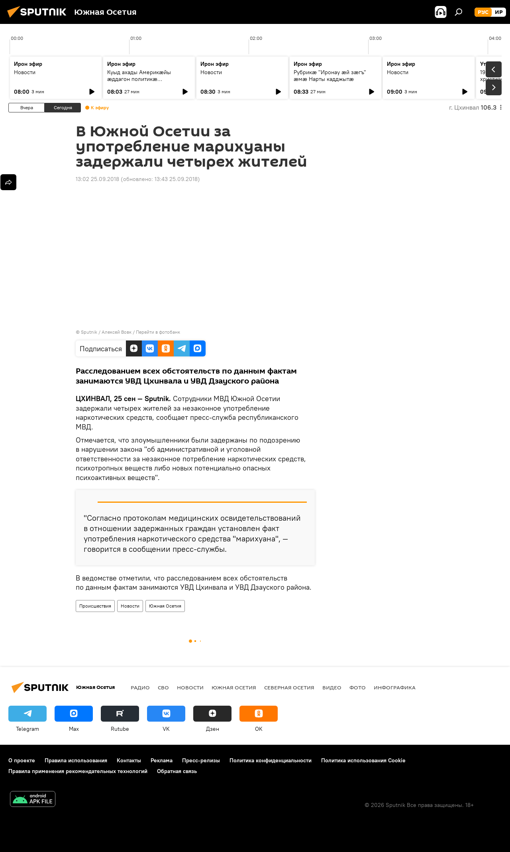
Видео (331, 687)
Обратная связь (177, 771)
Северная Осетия (289, 687)
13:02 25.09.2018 (97, 179)
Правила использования (76, 760)
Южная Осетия (165, 606)
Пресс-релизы (201, 760)
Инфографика (395, 687)
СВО (163, 687)
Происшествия (95, 606)
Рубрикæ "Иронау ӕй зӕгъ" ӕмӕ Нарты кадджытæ (330, 76)
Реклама (162, 760)
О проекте (21, 760)
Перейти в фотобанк (158, 332)
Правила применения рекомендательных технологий (77, 771)
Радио (140, 687)
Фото (357, 687)
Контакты (129, 760)
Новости (24, 72)
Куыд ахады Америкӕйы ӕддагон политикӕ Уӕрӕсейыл (139, 79)
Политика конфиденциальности (271, 760)
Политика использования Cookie (363, 760)
